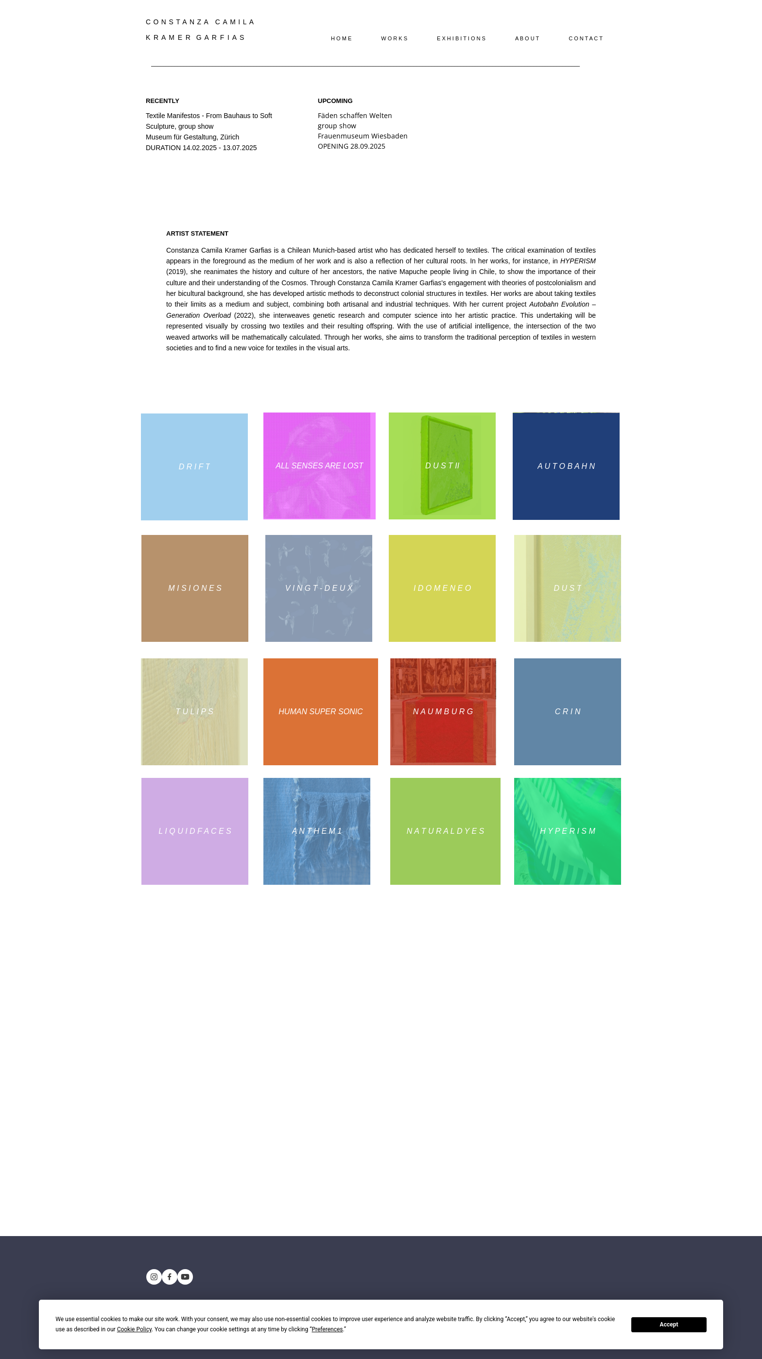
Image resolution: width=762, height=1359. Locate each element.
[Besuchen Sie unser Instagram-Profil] (154, 1277)
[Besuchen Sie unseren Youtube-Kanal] (185, 1277)
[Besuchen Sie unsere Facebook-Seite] (169, 1277)
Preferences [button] (327, 1329)
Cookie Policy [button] (134, 1329)
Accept (669, 1324)
